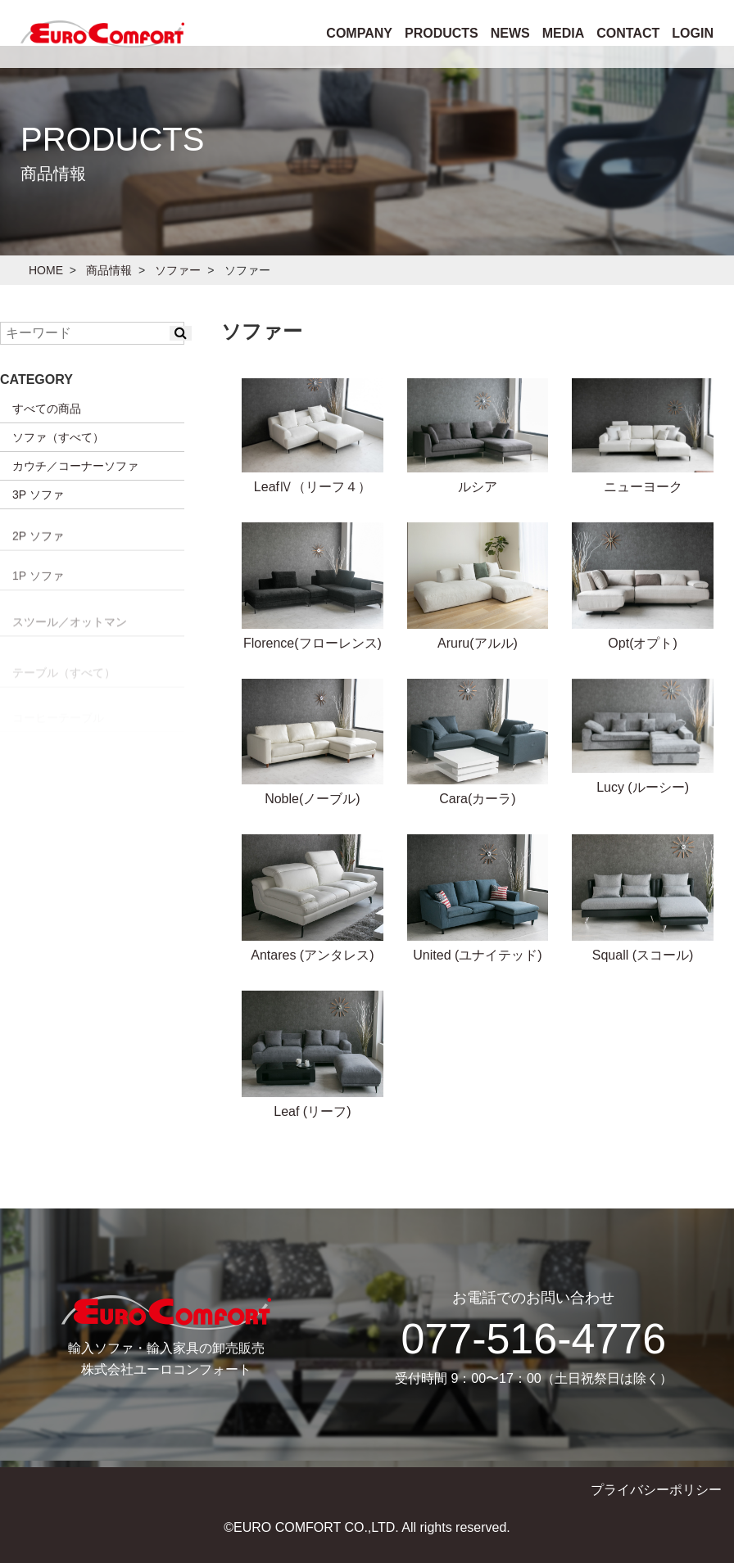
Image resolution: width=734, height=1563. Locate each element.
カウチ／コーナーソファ (75, 465)
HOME (46, 270)
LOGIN (693, 33)
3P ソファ (38, 494)
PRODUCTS (441, 33)
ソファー (178, 270)
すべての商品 (46, 408)
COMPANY (359, 33)
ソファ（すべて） (58, 437)
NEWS (510, 33)
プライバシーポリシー (656, 1490)
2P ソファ (38, 602)
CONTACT (627, 33)
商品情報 (109, 270)
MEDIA (563, 33)
